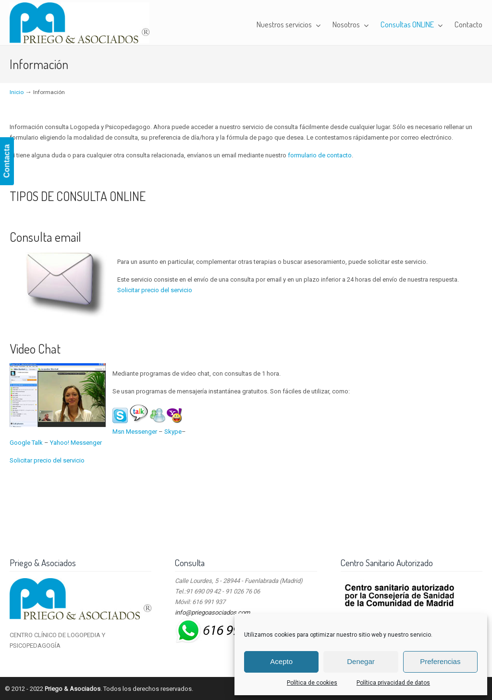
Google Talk (26, 442)
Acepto (281, 661)
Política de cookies (312, 682)
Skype (173, 431)
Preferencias (440, 661)
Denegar (361, 661)
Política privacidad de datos (393, 682)
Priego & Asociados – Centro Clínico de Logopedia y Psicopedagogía (79, 22)
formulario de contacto (320, 155)
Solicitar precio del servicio (154, 290)
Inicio (17, 92)
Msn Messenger (134, 431)
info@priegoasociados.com (212, 612)
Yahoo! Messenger (76, 442)
